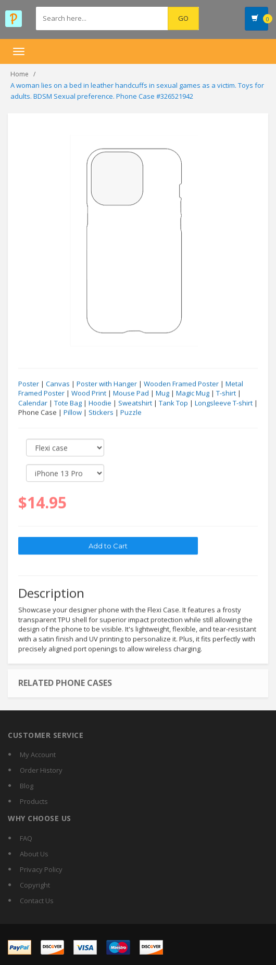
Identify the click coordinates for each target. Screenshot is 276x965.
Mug (162, 393)
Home (19, 74)
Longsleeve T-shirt (224, 403)
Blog (26, 785)
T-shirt (226, 393)
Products (34, 801)
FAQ (26, 838)
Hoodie (100, 403)
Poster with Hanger (107, 384)
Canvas (58, 384)
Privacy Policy (41, 869)
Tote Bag (68, 403)
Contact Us (37, 900)
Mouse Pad (131, 393)
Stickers (101, 412)
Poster (28, 384)
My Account (38, 754)
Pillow (73, 412)
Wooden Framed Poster (181, 384)
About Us (34, 853)
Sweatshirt (135, 403)
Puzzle (131, 412)
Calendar (32, 403)
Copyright (35, 885)
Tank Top (173, 403)
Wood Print (88, 393)
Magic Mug (192, 393)
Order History (41, 770)
